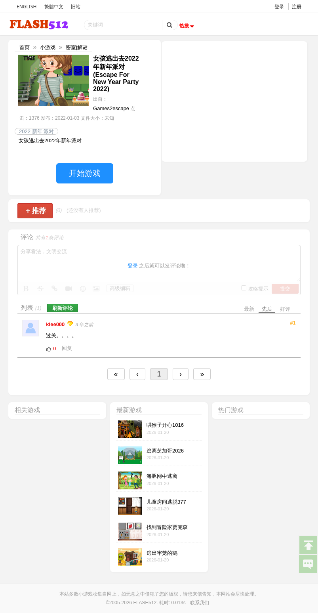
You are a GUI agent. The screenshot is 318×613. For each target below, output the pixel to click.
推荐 (36, 211)
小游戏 (47, 47)
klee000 (56, 324)
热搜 (187, 26)
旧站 (75, 6)
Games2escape (111, 108)
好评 (285, 309)
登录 (279, 6)
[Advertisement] (234, 100)
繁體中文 (53, 6)
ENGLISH (26, 6)
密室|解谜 (77, 47)
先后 (267, 309)
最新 (249, 309)
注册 (296, 6)
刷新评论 (62, 308)
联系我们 (199, 602)
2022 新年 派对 (36, 131)
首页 (24, 47)
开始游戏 (85, 173)
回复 (67, 348)
